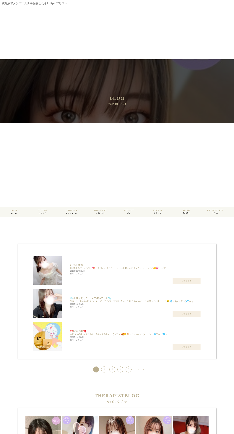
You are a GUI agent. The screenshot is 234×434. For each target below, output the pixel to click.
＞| (143, 369)
